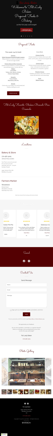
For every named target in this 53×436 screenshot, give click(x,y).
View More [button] (26, 232)
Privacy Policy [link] (31, 319)
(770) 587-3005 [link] (26, 30)
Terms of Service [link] (39, 319)
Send (26, 314)
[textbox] (26, 285)
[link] (26, 3)
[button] (4, 434)
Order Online (13, 93)
